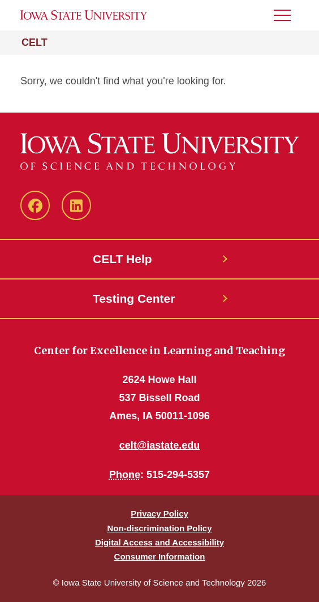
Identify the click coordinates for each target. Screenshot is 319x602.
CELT (34, 42)
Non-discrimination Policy (159, 528)
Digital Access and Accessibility (159, 542)
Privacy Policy (159, 513)
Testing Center (134, 298)
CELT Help (122, 258)
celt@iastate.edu (159, 445)
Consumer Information (159, 556)
